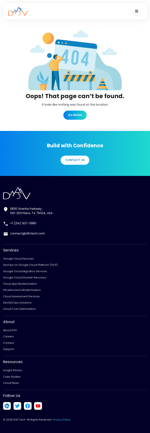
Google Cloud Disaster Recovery (24, 277)
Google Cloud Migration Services (25, 271)
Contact (8, 343)
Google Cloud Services (18, 258)
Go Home (75, 115)
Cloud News (11, 383)
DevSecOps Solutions (17, 302)
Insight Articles (12, 370)
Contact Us (75, 160)
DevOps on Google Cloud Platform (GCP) (30, 265)
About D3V (10, 330)
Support (8, 349)
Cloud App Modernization (20, 283)
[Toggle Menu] (136, 11)
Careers (8, 336)
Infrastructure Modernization (22, 290)
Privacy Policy (62, 419)
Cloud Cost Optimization (19, 309)
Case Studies (12, 376)
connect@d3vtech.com (27, 233)
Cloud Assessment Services (21, 296)
